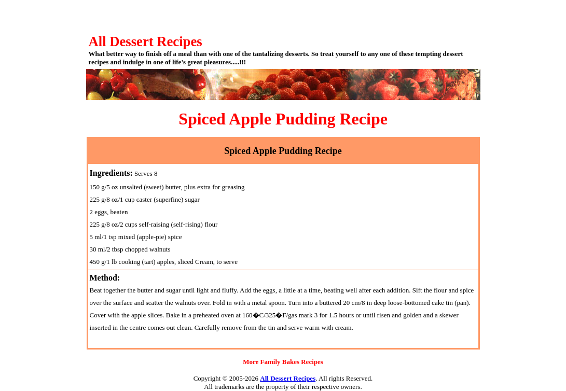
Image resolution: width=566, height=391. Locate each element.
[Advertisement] (283, 15)
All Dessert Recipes (287, 378)
